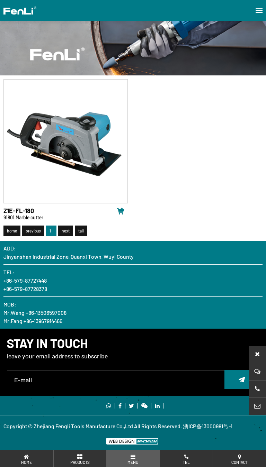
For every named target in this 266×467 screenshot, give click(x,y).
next (66, 231)
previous (33, 231)
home (12, 231)
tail (81, 231)
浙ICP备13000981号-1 (207, 426)
